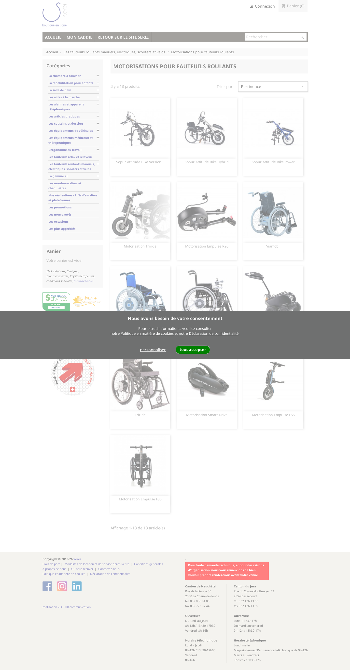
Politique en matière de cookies (147, 333)
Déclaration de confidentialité (213, 333)
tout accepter (193, 349)
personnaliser (153, 349)
